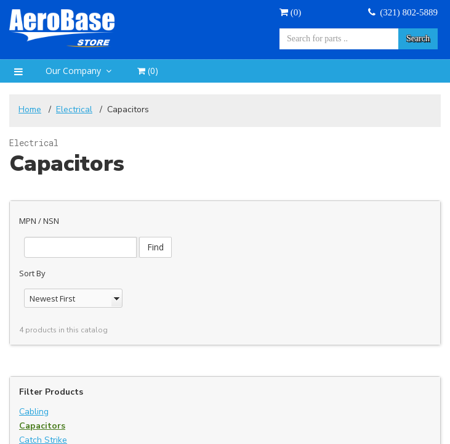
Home (29, 109)
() (290, 12)
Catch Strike (43, 432)
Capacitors (42, 418)
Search (418, 38)
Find (200, 225)
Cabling (34, 403)
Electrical (74, 109)
